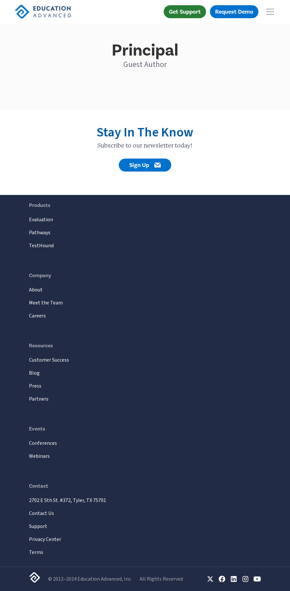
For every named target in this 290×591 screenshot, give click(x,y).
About (36, 289)
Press (35, 386)
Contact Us (41, 513)
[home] (43, 12)
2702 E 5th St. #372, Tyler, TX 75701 (67, 500)
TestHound (41, 245)
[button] (268, 11)
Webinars (39, 456)
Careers (37, 315)
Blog (34, 373)
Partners (38, 399)
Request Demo (234, 11)
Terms (36, 552)
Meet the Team (46, 302)
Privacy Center (45, 539)
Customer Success (49, 360)
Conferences (43, 443)
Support (38, 526)
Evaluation (41, 219)
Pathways (39, 232)
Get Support (185, 11)
